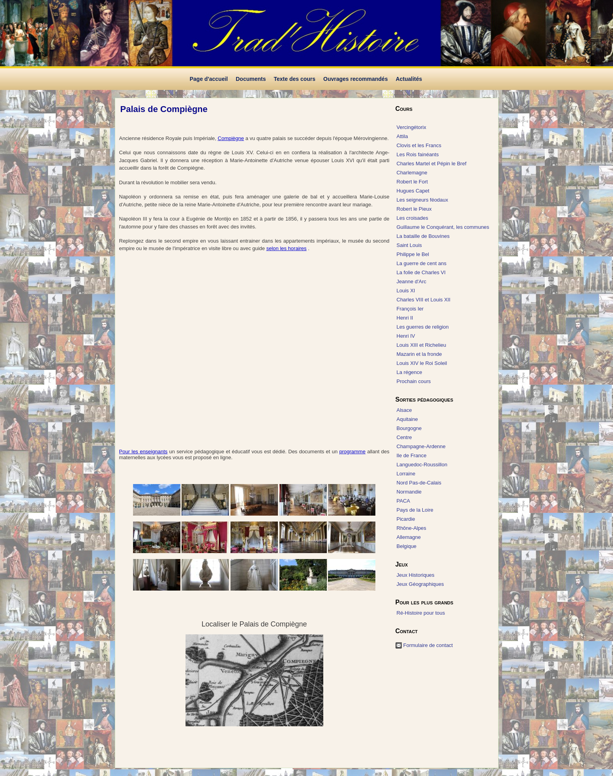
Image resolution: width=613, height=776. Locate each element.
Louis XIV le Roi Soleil (422, 363)
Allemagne (409, 537)
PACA (403, 501)
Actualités (409, 79)
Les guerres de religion (423, 327)
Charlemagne (412, 173)
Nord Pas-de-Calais (419, 483)
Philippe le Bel (413, 254)
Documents (251, 79)
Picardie (406, 519)
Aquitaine (407, 419)
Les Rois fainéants (418, 154)
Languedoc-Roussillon (422, 464)
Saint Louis (409, 245)
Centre (404, 437)
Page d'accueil (209, 79)
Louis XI (406, 291)
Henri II (405, 318)
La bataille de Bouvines (423, 236)
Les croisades (412, 218)
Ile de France (412, 455)
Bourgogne (409, 428)
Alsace (404, 410)
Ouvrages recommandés (355, 79)
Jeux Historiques (416, 575)
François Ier (410, 309)
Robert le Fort (412, 182)
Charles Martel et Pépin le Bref (432, 163)
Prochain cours (414, 381)
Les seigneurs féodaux (422, 200)
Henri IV (406, 336)
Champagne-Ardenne (421, 446)
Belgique (407, 546)
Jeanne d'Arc (411, 281)
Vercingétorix (411, 127)
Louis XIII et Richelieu (421, 345)
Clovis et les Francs (419, 145)
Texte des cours (294, 79)
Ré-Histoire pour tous (421, 613)
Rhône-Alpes (411, 528)
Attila (402, 136)
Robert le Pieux (414, 209)
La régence (409, 372)
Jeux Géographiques (420, 584)
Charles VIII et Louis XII (424, 300)
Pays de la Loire (415, 510)
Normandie (409, 492)
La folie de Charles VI (421, 272)
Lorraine (406, 474)
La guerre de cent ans (421, 263)
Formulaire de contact (428, 645)
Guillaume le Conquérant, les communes (443, 227)
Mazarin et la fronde (419, 354)
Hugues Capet (413, 191)
